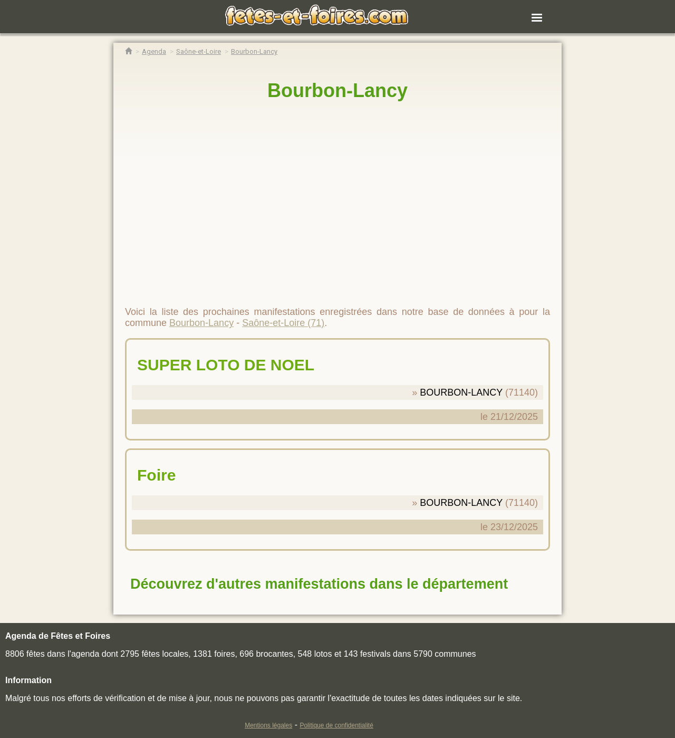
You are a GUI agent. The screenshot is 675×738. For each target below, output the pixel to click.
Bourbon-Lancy (337, 90)
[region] (337, 198)
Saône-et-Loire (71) (283, 323)
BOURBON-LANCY (461, 392)
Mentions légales (268, 725)
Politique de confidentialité (336, 725)
